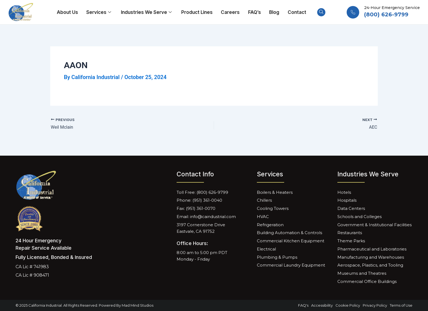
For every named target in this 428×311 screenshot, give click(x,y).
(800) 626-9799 (386, 14)
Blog (274, 12)
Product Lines (197, 12)
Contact (296, 12)
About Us (67, 12)
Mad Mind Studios (137, 305)
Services (100, 12)
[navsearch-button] (321, 12)
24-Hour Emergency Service (392, 7)
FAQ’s (254, 12)
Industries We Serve (147, 12)
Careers (230, 12)
